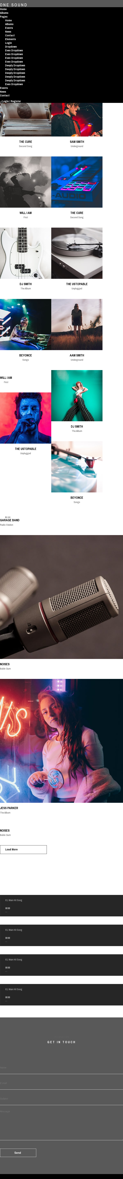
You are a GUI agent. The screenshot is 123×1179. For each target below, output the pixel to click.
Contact (10, 35)
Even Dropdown (14, 50)
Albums (4, 13)
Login (8, 43)
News (8, 31)
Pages (4, 16)
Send (17, 1152)
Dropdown (11, 46)
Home (3, 9)
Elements (10, 39)
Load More (11, 849)
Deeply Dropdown (15, 65)
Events (9, 28)
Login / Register (11, 101)
